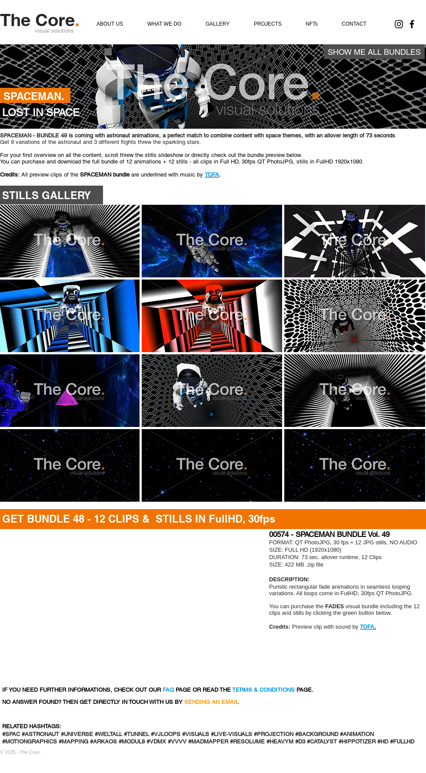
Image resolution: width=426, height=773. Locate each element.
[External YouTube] (129, 605)
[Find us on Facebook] (411, 24)
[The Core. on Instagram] (398, 24)
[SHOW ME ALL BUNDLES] (374, 51)
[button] (212, 241)
